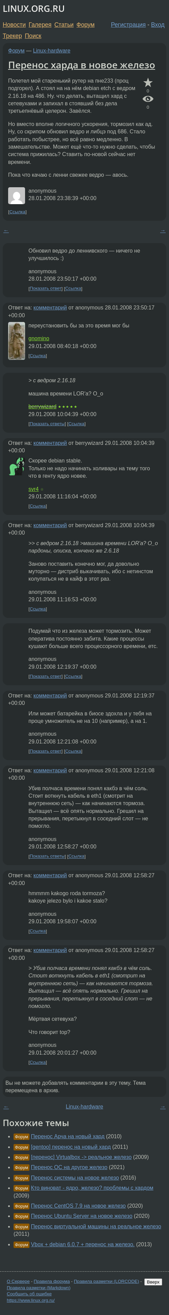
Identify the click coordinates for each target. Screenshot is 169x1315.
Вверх (153, 1282)
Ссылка (17, 211)
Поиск (33, 36)
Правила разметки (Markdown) (38, 1287)
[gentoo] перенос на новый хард (71, 1147)
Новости (14, 24)
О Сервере (18, 1281)
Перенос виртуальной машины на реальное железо (96, 1226)
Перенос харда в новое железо (81, 64)
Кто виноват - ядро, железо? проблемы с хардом (92, 1188)
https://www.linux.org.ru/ (31, 1300)
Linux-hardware (51, 50)
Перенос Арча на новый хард (67, 1136)
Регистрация (128, 24)
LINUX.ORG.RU (34, 9)
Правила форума (52, 1281)
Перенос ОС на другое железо (69, 1167)
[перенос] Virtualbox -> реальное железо (81, 1157)
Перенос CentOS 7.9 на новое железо (78, 1206)
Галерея (40, 24)
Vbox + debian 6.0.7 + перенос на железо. (82, 1244)
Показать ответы (47, 423)
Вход (158, 24)
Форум (85, 24)
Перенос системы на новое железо (75, 1178)
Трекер (12, 36)
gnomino (38, 338)
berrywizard (42, 406)
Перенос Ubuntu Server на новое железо (81, 1216)
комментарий (50, 307)
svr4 (33, 489)
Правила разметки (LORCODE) (106, 1281)
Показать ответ (46, 288)
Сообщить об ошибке (29, 1293)
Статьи (63, 24)
